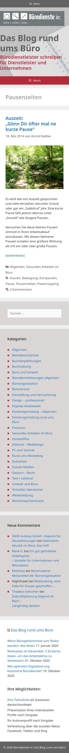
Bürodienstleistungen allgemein (35, 378)
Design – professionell (28, 400)
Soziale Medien (23, 467)
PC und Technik (23, 450)
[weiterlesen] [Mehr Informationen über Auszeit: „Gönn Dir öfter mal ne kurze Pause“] (15, 255)
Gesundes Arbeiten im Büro (32, 433)
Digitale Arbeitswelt (26, 406)
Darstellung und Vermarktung (34, 395)
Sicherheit (19, 461)
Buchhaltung (21, 366)
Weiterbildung (22, 495)
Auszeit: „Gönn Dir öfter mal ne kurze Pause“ (31, 123)
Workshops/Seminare (28, 501)
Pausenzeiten (26, 284)
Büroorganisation (25, 383)
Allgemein (17, 267)
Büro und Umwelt (25, 372)
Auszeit (15, 278)
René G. (18, 551)
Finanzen (18, 427)
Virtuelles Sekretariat (27, 489)
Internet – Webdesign (28, 444)
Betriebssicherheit (25, 355)
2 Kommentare (21, 289)
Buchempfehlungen (26, 361)
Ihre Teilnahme (18, 700)
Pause (10, 284)
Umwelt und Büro (25, 484)
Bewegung (30, 278)
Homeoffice (20, 439)
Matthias (18, 571)
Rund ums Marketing (27, 456)
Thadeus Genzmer (25, 591)
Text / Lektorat (22, 478)
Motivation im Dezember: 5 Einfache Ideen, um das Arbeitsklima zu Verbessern (33, 656)
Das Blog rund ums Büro (32, 630)
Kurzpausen (48, 278)
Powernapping (48, 284)
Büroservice (20, 389)
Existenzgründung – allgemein (34, 411)
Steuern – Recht (23, 473)
